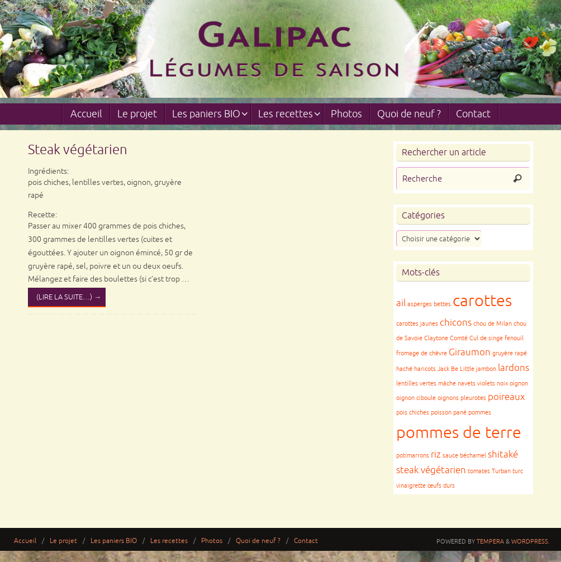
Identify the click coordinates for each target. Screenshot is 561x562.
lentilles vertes (416, 383)
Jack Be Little (456, 369)
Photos (211, 541)
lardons (513, 368)
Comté (459, 338)
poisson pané (449, 412)
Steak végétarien (77, 149)
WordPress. (530, 541)
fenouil (514, 338)
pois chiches (412, 412)
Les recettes (169, 541)
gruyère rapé (509, 353)
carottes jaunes (417, 323)
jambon (486, 369)
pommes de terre (458, 432)
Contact (306, 541)
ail (401, 303)
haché (404, 369)
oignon (519, 383)
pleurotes (473, 398)
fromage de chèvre (421, 353)
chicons (456, 322)
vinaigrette (411, 485)
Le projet (63, 541)
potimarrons (412, 455)
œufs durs (441, 485)
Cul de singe (486, 338)
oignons (448, 398)
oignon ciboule (416, 398)
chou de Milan (492, 323)
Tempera (490, 541)
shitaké (503, 454)
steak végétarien (431, 470)
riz (436, 454)
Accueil (25, 541)
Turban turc (507, 471)
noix (502, 383)
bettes (442, 304)
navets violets (476, 383)
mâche (447, 383)
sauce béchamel (464, 455)
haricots (425, 369)
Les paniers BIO (114, 541)
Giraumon (470, 352)
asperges (419, 304)
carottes (482, 300)
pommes (479, 412)
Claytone (436, 338)
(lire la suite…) (68, 297)
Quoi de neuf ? (258, 541)
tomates (479, 471)
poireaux (506, 397)
